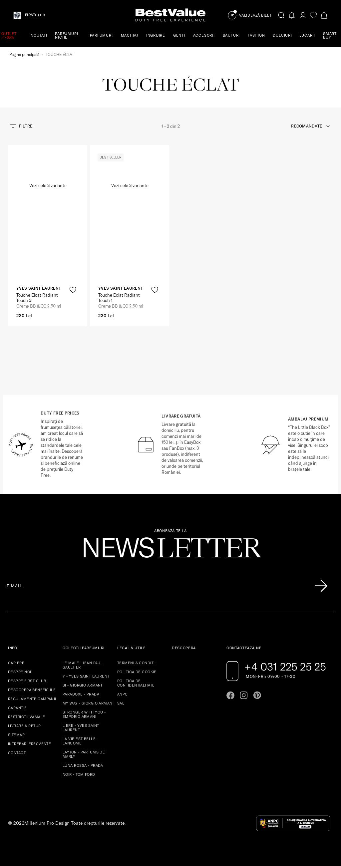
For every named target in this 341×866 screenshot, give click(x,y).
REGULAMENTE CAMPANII (32, 699)
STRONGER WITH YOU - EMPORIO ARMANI (84, 714)
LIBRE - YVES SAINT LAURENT (81, 727)
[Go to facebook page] (230, 695)
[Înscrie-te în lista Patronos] (321, 586)
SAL (120, 703)
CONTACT (17, 752)
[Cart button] (324, 15)
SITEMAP (16, 734)
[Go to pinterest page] (257, 695)
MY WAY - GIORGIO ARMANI (88, 703)
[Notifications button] (292, 15)
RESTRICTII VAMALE (26, 717)
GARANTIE (17, 708)
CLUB (35, 15)
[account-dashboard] (302, 15)
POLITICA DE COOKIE (137, 672)
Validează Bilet (255, 15)
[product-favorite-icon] (72, 290)
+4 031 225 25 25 (285, 667)
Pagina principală (24, 54)
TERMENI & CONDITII (136, 663)
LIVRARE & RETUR (24, 725)
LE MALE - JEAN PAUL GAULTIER (83, 665)
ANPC (122, 694)
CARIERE (16, 663)
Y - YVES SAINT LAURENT (86, 676)
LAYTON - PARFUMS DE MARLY (84, 754)
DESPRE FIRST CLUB (27, 681)
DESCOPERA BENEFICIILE (32, 690)
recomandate (306, 126)
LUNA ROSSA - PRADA (83, 765)
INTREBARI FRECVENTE (29, 743)
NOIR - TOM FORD (79, 774)
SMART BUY (330, 35)
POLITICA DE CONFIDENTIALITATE (136, 683)
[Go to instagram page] (244, 695)
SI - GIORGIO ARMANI (82, 685)
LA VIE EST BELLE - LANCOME (80, 740)
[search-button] (281, 15)
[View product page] (130, 216)
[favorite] (313, 15)
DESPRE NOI (19, 672)
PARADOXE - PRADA (81, 694)
